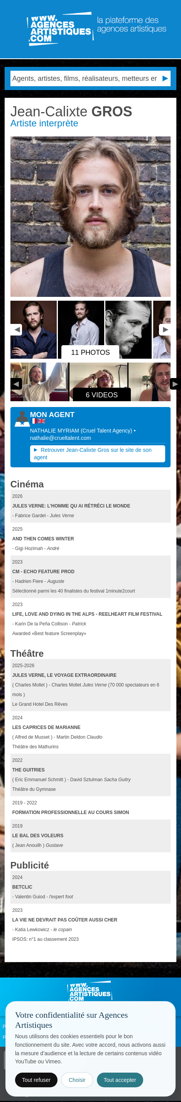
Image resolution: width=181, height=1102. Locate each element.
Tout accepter (120, 1080)
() (107, 431)
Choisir (77, 1080)
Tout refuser (36, 1080)
